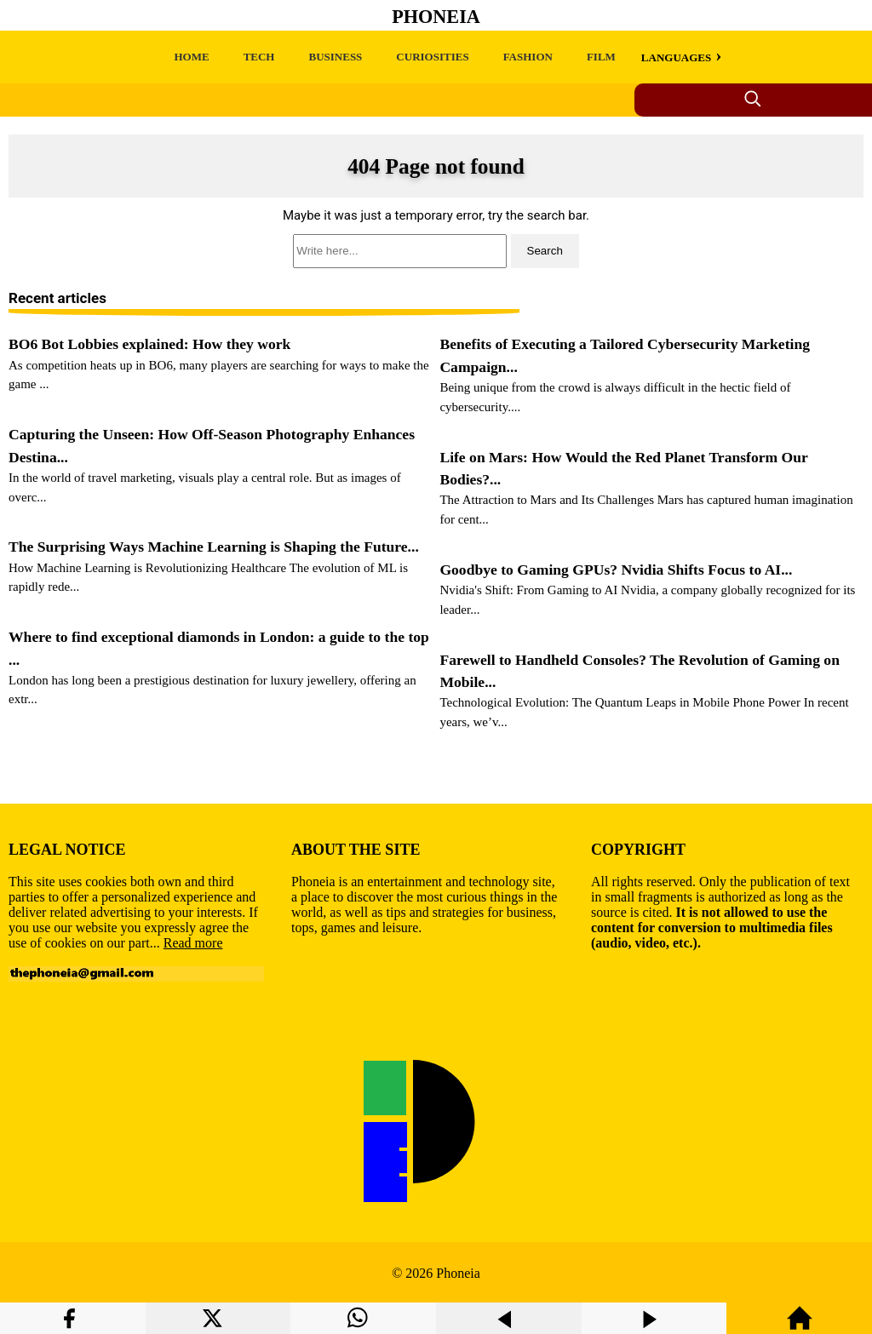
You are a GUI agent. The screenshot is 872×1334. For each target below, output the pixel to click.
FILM (601, 56)
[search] (436, 251)
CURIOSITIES (432, 56)
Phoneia (436, 16)
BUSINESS (335, 56)
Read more (193, 943)
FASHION (528, 56)
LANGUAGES (676, 57)
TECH (259, 56)
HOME (191, 56)
